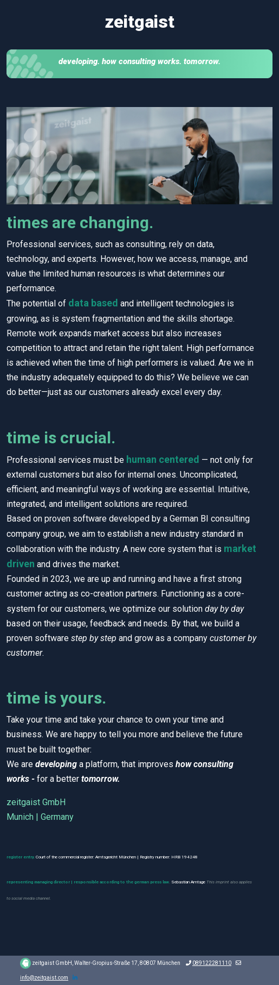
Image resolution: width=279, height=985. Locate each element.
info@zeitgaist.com (44, 978)
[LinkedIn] (75, 978)
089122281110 (211, 963)
